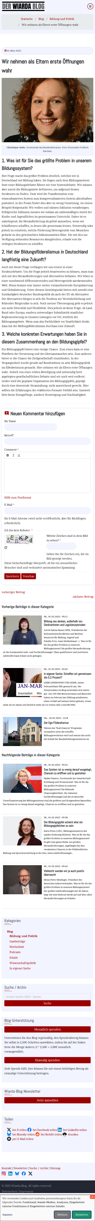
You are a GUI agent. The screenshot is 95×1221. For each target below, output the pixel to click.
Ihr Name (10, 421)
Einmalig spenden (47, 1060)
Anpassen (7, 1214)
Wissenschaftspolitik (23, 963)
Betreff (8, 435)
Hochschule (17, 946)
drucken (73, 1134)
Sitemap (55, 1168)
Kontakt (7, 1168)
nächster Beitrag (83, 596)
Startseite (27, 19)
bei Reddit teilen (51, 1134)
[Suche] (47, 996)
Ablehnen (62, 1214)
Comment (10, 449)
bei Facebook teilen (45, 1130)
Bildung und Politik (62, 19)
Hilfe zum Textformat (17, 497)
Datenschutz (9, 1191)
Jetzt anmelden (47, 1100)
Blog (41, 19)
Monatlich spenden (47, 1029)
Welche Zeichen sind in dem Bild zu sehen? (67, 538)
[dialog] (47, 1208)
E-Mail (8, 504)
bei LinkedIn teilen (75, 1130)
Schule (14, 957)
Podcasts (15, 952)
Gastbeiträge (17, 941)
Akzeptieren (81, 1214)
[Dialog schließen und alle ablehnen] (92, 1197)
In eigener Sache (20, 968)
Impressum (26, 1191)
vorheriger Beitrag (13, 592)
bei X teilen (19, 1130)
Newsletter (20, 1168)
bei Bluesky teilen (23, 1134)
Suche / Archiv (38, 1168)
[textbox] (47, 475)
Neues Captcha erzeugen (6, 547)
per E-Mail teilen (22, 1139)
